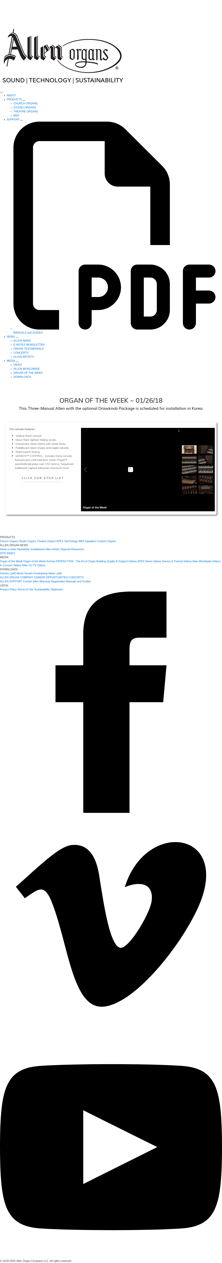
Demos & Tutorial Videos (177, 561)
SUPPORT (13, 119)
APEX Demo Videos (149, 561)
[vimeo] (111, 1034)
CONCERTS (76, 577)
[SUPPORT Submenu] (21, 120)
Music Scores (25, 573)
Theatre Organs (46, 541)
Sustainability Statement (48, 589)
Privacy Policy (8, 589)
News (3, 549)
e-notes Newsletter (18, 549)
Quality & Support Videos (122, 561)
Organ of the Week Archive (39, 561)
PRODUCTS (14, 99)
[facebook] (111, 812)
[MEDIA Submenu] (17, 361)
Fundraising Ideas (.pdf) (47, 573)
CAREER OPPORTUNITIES (51, 577)
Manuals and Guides (78, 581)
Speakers (90, 541)
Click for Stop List (42, 478)
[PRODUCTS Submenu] (24, 100)
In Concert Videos (10, 565)
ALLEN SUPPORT (11, 581)
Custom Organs (106, 541)
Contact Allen (31, 581)
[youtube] (111, 1256)
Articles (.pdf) (8, 573)
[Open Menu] (1, 92)
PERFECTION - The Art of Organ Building (81, 561)
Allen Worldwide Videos (206, 561)
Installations (38, 549)
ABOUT (11, 95)
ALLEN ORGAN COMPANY (16, 577)
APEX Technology (67, 541)
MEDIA (11, 360)
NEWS (11, 336)
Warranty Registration (52, 581)
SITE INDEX (7, 553)
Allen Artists (52, 549)
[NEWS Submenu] (16, 337)
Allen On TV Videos (33, 565)
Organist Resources (72, 549)
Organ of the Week (11, 561)
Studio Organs (27, 541)
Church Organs (9, 541)
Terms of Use (25, 589)
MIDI (81, 541)
